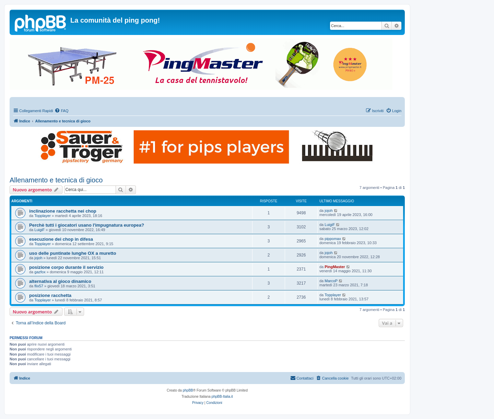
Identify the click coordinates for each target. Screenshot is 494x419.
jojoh (328, 210)
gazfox (39, 272)
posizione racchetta (50, 295)
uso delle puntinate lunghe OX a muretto (72, 253)
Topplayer (42, 216)
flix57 (38, 286)
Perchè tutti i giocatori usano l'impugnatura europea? (86, 225)
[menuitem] (61, 111)
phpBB (188, 390)
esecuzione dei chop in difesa (61, 239)
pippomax (333, 239)
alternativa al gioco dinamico (60, 281)
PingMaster (335, 267)
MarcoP (331, 281)
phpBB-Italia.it (222, 396)
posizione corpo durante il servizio (66, 267)
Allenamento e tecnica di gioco (56, 180)
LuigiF (39, 230)
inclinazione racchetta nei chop (62, 211)
